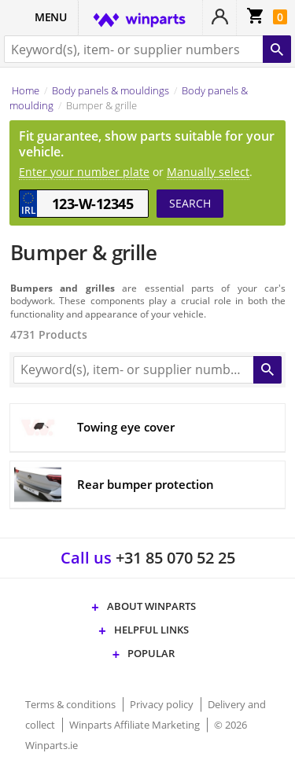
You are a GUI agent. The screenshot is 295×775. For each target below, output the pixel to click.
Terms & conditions (71, 704)
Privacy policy (163, 704)
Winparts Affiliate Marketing (135, 725)
